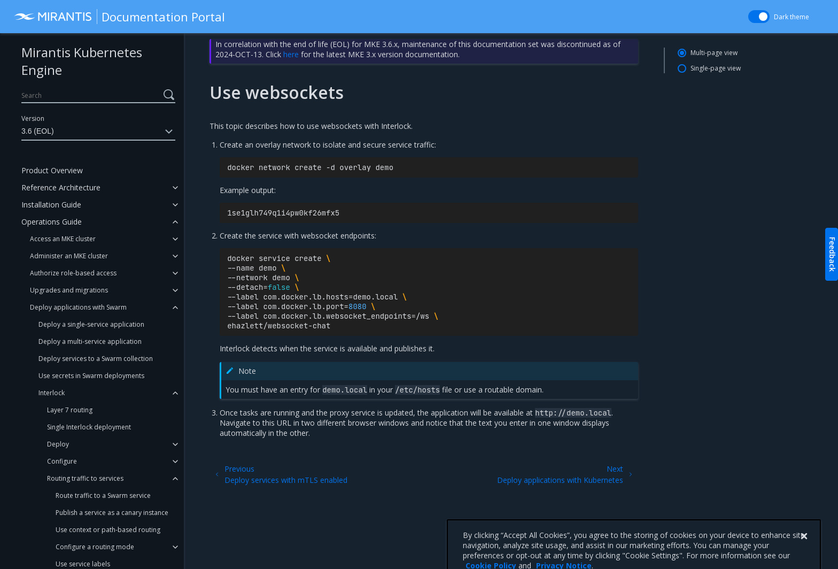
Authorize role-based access (73, 273)
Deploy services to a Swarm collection (95, 358)
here (291, 54)
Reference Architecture (60, 187)
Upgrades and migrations (69, 290)
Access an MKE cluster (63, 238)
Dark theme (791, 16)
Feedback (832, 254)
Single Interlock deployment (89, 427)
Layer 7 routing (69, 409)
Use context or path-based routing (108, 529)
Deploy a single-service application (91, 324)
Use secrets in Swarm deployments (91, 375)
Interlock (51, 392)
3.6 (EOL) (98, 131)
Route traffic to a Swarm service (103, 495)
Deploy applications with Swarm (78, 307)
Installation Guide (51, 204)
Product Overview (52, 170)
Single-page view (715, 68)
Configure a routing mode (95, 546)
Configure (62, 461)
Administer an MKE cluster (69, 255)
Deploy (58, 444)
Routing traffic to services (85, 478)
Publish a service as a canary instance (112, 512)
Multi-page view (714, 52)
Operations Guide (51, 222)
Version (32, 118)
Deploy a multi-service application (90, 341)
